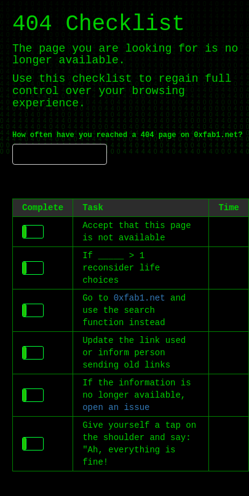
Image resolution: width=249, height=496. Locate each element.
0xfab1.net (139, 298)
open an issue (115, 407)
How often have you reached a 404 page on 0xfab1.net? (127, 135)
